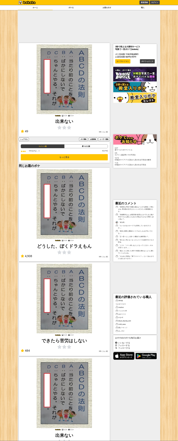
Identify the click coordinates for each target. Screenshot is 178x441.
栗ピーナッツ (121, 328)
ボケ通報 (83, 139)
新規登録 (144, 2)
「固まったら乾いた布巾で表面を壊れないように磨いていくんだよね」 (135, 252)
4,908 (26, 256)
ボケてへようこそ (147, 61)
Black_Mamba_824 (123, 321)
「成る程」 (121, 222)
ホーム (35, 8)
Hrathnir (120, 307)
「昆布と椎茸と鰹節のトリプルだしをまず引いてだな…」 (134, 232)
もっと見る (64, 157)
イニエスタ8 (121, 311)
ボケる (71, 8)
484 (25, 350)
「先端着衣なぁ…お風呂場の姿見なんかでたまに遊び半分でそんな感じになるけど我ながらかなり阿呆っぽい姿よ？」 (135, 216)
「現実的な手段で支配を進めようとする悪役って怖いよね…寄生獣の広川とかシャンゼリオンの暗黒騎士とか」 (135, 209)
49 (24, 131)
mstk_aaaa (121, 324)
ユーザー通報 (104, 139)
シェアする (24, 139)
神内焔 (119, 300)
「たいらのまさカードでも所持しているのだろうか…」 (133, 227)
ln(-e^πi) (105, 151)
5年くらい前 (103, 132)
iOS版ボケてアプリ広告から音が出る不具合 (135, 164)
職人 (143, 8)
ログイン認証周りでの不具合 (135, 154)
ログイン (154, 2)
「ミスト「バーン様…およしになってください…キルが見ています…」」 (134, 246)
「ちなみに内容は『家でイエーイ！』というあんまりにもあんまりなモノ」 (135, 257)
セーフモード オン (123, 61)
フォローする (122, 345)
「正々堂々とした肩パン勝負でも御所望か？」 (133, 236)
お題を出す (107, 8)
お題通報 (93, 139)
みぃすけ (120, 331)
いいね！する (122, 343)
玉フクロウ (121, 304)
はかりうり (121, 314)
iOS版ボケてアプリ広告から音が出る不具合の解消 (135, 159)
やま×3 (119, 317)
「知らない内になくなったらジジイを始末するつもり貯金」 (135, 241)
